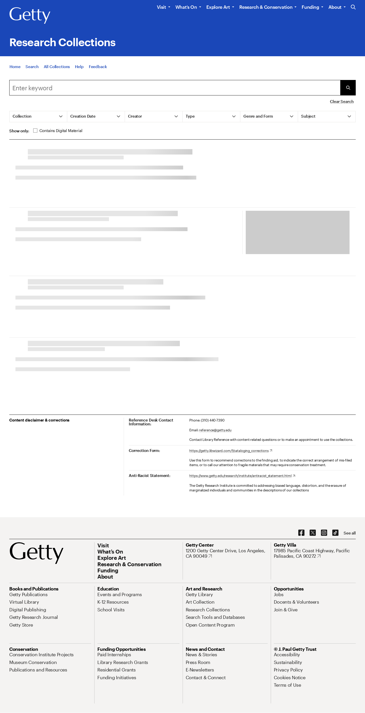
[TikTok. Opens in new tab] (335, 533)
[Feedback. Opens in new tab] (98, 66)
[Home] (15, 66)
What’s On (186, 7)
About (335, 7)
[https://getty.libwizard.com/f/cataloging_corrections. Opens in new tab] (230, 451)
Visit (161, 7)
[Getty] (29, 15)
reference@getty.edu (215, 430)
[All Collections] (57, 66)
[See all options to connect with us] (350, 533)
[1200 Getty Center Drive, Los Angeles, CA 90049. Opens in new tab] (227, 553)
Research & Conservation (266, 7)
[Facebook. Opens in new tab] (301, 533)
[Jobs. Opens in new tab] (279, 594)
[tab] (38, 116)
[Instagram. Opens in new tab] (324, 533)
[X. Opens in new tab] (313, 533)
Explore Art (218, 7)
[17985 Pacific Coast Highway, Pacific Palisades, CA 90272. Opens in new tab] (315, 553)
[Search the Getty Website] (353, 7)
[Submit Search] (348, 87)
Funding (310, 7)
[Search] (32, 66)
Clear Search (341, 101)
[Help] (79, 66)
